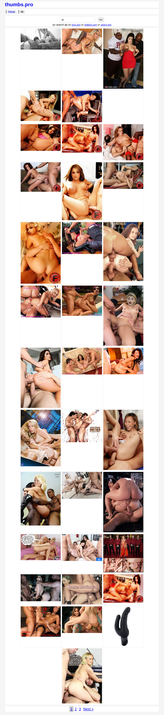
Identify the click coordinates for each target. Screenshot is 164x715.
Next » (88, 709)
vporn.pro (106, 24)
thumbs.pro (19, 4)
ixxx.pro (76, 24)
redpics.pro (90, 24)
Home (11, 11)
